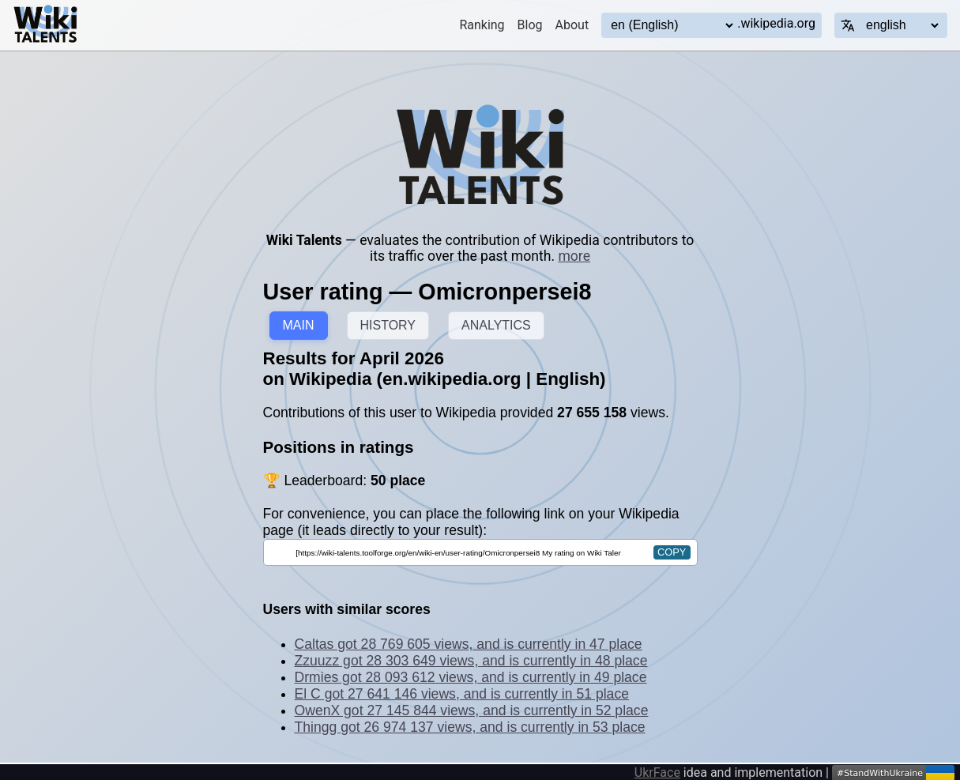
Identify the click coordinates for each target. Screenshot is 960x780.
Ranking (481, 24)
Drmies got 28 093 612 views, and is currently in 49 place (471, 677)
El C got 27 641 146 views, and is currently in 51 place (462, 694)
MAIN (298, 325)
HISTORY (388, 325)
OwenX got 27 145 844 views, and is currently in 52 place (472, 710)
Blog (530, 24)
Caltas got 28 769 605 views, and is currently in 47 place (468, 644)
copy (671, 552)
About (572, 24)
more (574, 256)
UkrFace (657, 772)
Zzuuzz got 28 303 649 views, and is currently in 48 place (471, 661)
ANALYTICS (496, 325)
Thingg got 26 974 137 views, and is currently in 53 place (470, 727)
